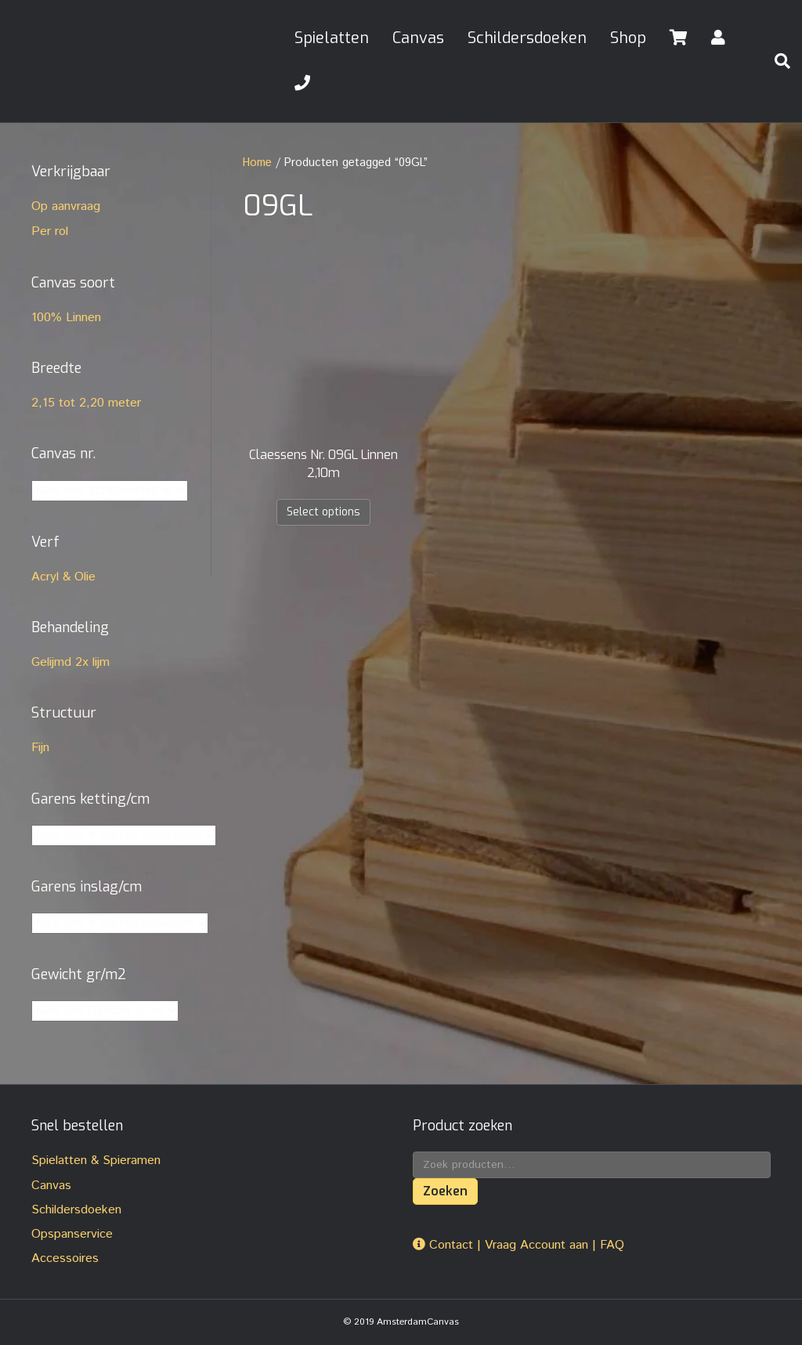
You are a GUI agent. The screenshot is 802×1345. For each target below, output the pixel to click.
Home (257, 162)
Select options (323, 511)
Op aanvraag (65, 206)
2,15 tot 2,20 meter (86, 403)
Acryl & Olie (63, 577)
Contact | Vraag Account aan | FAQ (518, 1245)
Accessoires (65, 1258)
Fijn (40, 748)
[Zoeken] (776, 61)
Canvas (418, 38)
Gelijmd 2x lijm (70, 662)
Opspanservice (72, 1234)
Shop (628, 38)
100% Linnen (66, 318)
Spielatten (331, 38)
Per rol (49, 231)
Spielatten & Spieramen (96, 1161)
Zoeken (445, 1191)
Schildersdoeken (527, 38)
